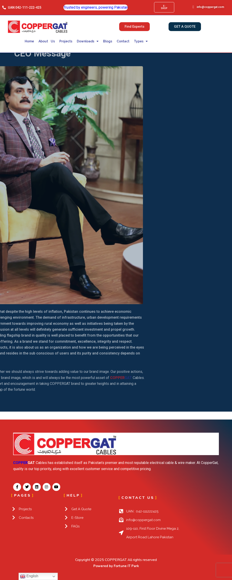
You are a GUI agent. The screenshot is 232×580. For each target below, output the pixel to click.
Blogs (107, 41)
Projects (65, 41)
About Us (47, 41)
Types (141, 41)
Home (29, 41)
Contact (123, 41)
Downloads (88, 41)
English (29, 576)
